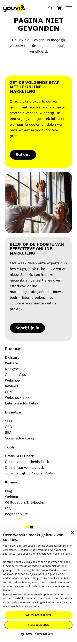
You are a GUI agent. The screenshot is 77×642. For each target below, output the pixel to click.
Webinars (12, 497)
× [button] (72, 532)
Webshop (12, 380)
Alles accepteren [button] (38, 615)
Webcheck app (17, 397)
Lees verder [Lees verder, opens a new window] (32, 606)
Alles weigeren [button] (38, 625)
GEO (8, 427)
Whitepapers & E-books (24, 502)
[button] (50, 8)
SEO (8, 421)
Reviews (11, 386)
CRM (8, 392)
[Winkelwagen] (59, 8)
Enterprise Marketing (22, 403)
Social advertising (19, 438)
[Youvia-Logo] (14, 8)
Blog (8, 491)
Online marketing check (24, 467)
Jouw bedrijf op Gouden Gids (29, 473)
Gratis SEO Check (19, 456)
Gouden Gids (15, 374)
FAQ (8, 508)
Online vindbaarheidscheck (27, 462)
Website (11, 363)
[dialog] (38, 585)
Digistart (12, 357)
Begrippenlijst (16, 514)
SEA (8, 432)
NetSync (11, 369)
